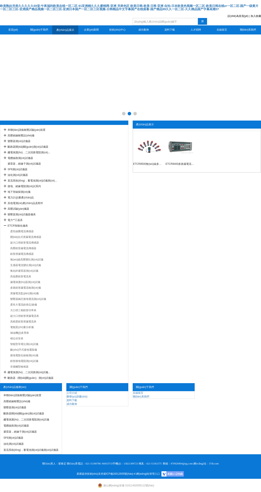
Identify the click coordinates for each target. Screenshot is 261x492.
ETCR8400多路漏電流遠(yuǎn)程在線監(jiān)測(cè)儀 (181, 163)
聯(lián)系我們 (248, 29)
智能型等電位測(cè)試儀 (24, 344)
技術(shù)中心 (117, 29)
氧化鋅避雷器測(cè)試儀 (24, 270)
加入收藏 (256, 16)
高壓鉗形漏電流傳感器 (23, 248)
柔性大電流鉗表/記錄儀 (23, 304)
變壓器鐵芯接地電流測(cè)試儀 (28, 299)
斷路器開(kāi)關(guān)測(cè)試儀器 (28, 146)
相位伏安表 (16, 338)
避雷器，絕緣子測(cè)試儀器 (24, 163)
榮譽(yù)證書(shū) (77, 396)
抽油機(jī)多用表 (19, 332)
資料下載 (169, 29)
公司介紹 (72, 392)
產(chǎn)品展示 (65, 29)
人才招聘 (196, 29)
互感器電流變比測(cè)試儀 (25, 265)
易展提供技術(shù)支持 (90, 473)
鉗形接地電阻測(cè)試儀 (24, 361)
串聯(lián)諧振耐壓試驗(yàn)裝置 (26, 129)
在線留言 (222, 29)
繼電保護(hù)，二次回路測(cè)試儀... (29, 372)
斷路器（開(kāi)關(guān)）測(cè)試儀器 (31, 377)
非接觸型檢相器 (19, 366)
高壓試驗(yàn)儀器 (18, 208)
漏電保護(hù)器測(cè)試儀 (25, 282)
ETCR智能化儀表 (18, 225)
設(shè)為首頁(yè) (238, 16)
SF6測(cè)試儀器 (17, 169)
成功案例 (143, 29)
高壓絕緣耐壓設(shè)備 (21, 135)
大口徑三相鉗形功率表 (23, 310)
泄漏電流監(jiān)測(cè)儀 (24, 293)
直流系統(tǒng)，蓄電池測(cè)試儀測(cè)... (32, 180)
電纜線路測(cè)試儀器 (20, 158)
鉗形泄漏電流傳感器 (22, 253)
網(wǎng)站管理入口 (148, 473)
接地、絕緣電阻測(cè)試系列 (24, 186)
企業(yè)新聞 (91, 29)
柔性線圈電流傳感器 (22, 231)
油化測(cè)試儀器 (18, 175)
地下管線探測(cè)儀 (19, 191)
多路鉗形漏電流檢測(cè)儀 (25, 287)
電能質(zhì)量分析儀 (22, 327)
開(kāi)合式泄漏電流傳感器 (25, 237)
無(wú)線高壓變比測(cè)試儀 (26, 259)
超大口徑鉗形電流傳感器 (24, 242)
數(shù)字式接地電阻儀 (23, 349)
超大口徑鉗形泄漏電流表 (24, 315)
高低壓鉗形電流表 (20, 276)
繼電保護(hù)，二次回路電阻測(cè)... (29, 152)
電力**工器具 (15, 220)
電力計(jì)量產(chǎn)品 (21, 197)
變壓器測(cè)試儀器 (19, 141)
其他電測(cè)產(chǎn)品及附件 (25, 203)
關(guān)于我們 (39, 29)
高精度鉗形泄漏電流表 (23, 321)
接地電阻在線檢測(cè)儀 (24, 355)
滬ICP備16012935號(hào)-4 (119, 473)
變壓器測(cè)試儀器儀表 (22, 214)
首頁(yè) (13, 29)
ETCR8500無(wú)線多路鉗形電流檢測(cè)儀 (148, 163)
